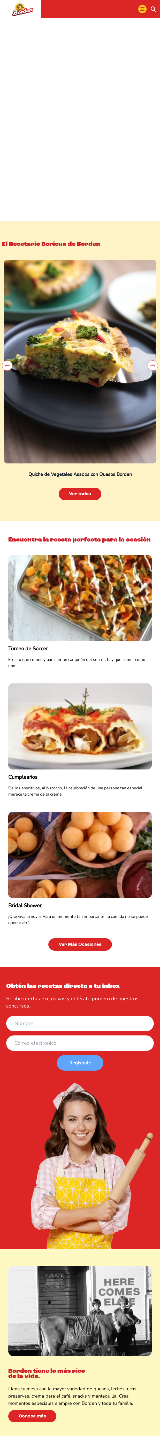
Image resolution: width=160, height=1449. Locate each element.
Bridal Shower (25, 905)
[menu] (142, 9)
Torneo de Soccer (28, 648)
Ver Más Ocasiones (80, 944)
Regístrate (80, 1063)
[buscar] (153, 9)
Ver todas (80, 494)
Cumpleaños (22, 777)
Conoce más (32, 1416)
